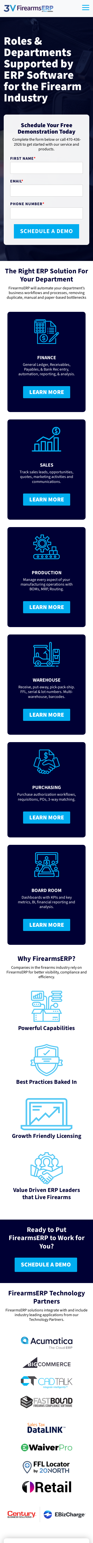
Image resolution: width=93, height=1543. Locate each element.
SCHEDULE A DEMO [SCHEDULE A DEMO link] (46, 1264)
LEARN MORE (46, 392)
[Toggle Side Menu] (85, 7)
